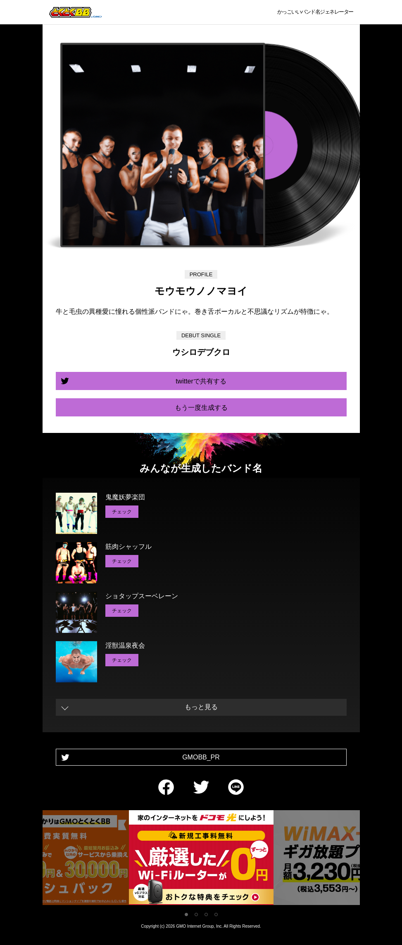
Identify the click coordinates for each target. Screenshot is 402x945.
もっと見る (201, 706)
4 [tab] (216, 914)
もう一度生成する (201, 407)
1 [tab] (186, 914)
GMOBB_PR (201, 757)
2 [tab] (196, 914)
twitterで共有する (201, 381)
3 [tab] (206, 914)
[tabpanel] (201, 859)
